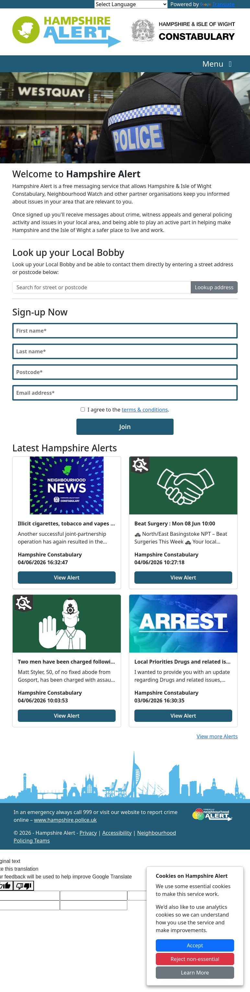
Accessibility (116, 832)
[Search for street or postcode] (101, 287)
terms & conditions (145, 409)
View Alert (66, 577)
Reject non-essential (195, 959)
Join (125, 426)
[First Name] (125, 330)
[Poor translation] (23, 886)
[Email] (125, 393)
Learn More (195, 972)
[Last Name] (125, 351)
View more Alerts (217, 736)
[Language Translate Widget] (131, 4)
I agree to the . (128, 409)
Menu (218, 63)
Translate (217, 4)
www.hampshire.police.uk (65, 819)
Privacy (88, 832)
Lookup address (214, 287)
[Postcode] (125, 372)
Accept (195, 945)
